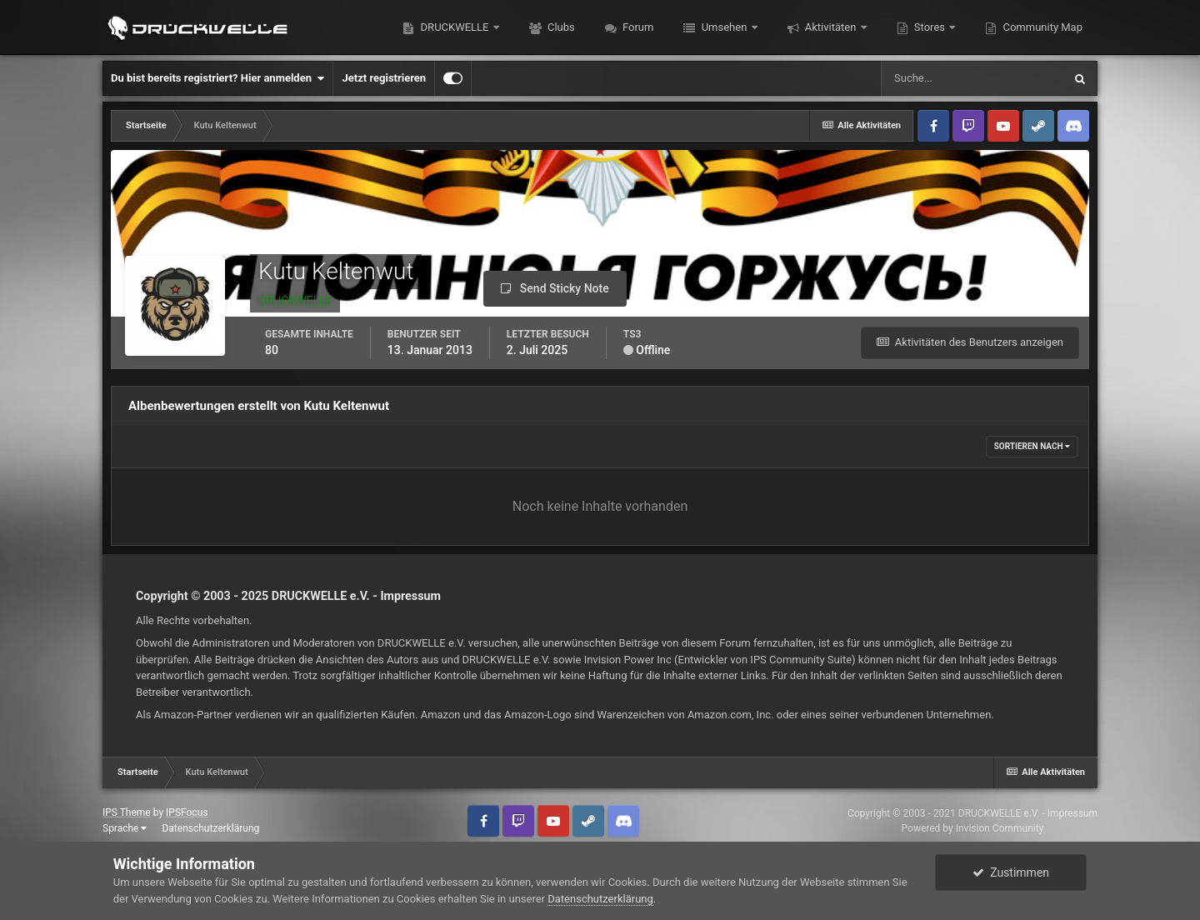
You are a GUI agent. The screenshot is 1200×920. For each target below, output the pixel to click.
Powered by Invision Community (973, 828)
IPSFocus (187, 812)
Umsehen (723, 27)
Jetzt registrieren (384, 78)
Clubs (560, 27)
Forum (637, 27)
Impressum (410, 595)
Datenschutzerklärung (210, 828)
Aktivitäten (830, 27)
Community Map (1041, 27)
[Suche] (971, 78)
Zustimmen (1010, 872)
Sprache (124, 828)
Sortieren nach (1032, 446)
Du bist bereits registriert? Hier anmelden (217, 78)
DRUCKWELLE (454, 27)
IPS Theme (126, 812)
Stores (930, 27)
